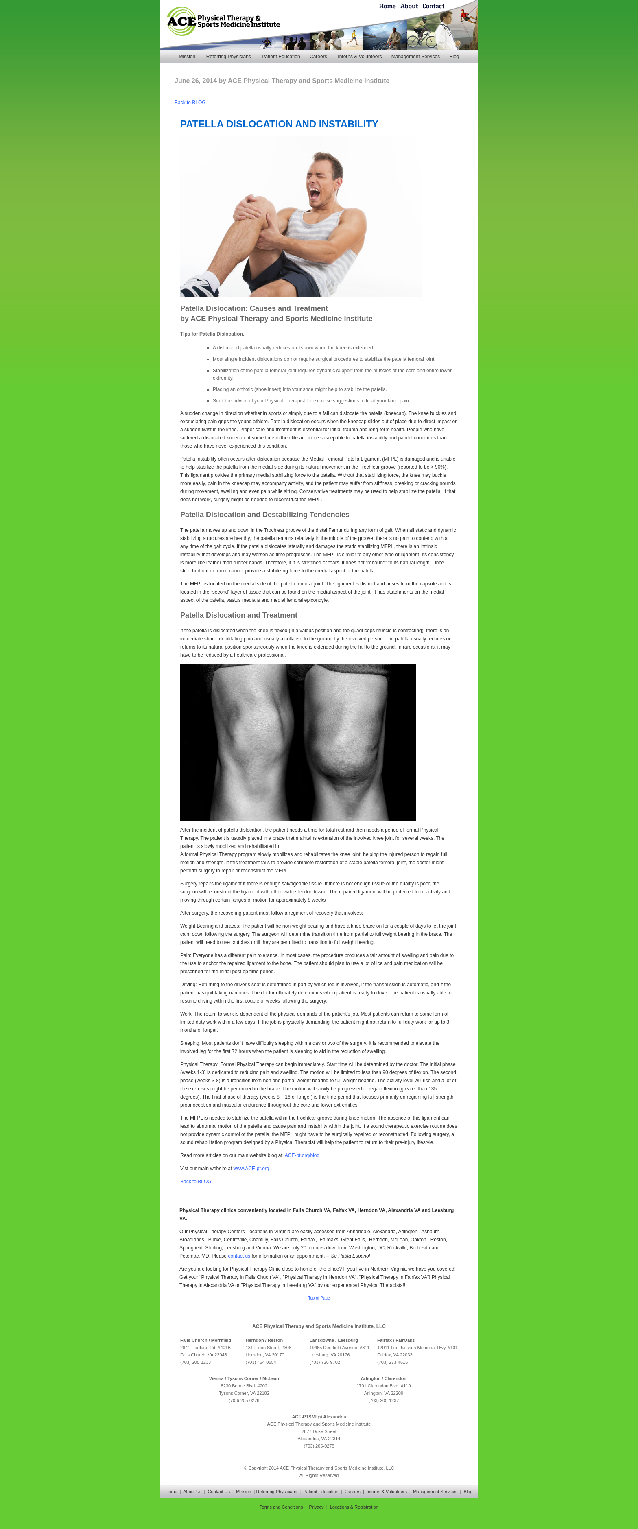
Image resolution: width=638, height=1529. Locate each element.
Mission (187, 56)
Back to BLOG (190, 102)
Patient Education (281, 56)
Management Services (415, 56)
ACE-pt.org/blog (302, 1155)
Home (171, 1491)
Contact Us (219, 1491)
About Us (192, 1491)
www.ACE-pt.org (251, 1168)
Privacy (316, 1507)
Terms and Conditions (281, 1507)
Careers (318, 56)
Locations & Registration (354, 1507)
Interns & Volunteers (360, 56)
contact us (239, 1256)
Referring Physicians (228, 56)
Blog (454, 56)
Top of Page (319, 1298)
